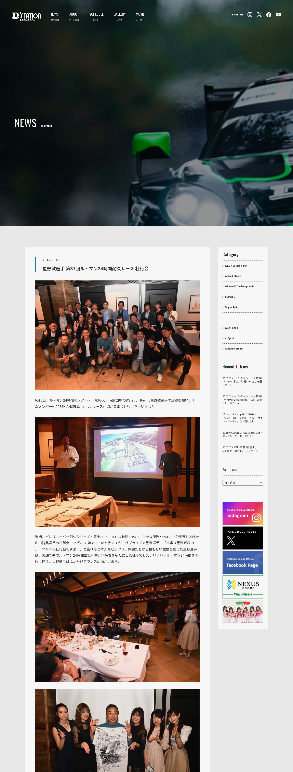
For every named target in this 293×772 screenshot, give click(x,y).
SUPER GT (231, 259)
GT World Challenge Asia (239, 249)
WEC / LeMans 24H (236, 228)
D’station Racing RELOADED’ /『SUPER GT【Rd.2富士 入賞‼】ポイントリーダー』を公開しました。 (243, 381)
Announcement (234, 311)
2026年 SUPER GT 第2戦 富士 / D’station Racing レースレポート (240, 412)
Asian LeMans (233, 238)
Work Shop (231, 290)
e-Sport (229, 301)
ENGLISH (237, 14)
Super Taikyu (232, 269)
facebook (250, 14)
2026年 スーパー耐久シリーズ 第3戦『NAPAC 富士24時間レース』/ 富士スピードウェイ (242, 363)
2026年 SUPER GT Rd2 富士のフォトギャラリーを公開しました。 (243, 397)
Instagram (268, 14)
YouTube (278, 14)
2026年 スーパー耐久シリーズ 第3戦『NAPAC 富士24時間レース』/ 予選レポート (242, 344)
